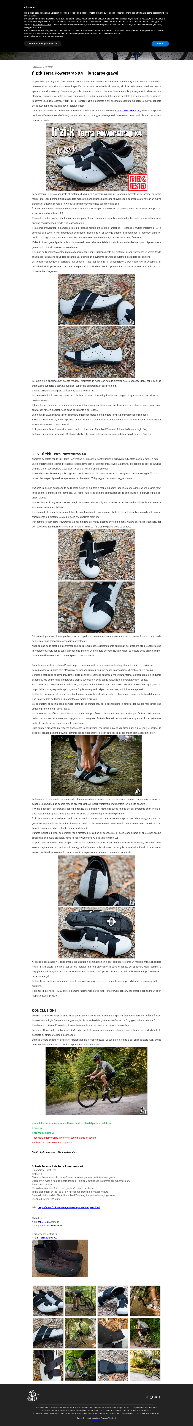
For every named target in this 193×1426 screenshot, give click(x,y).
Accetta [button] (160, 1417)
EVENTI (91, 8)
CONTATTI (122, 8)
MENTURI (43, 1222)
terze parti (71, 1393)
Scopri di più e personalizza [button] (43, 1417)
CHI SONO (107, 8)
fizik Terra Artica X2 (45, 1237)
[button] (48, 1301)
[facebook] (149, 8)
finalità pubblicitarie (42, 1398)
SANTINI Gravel (53, 1225)
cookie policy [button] (30, 1390)
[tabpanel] (96, 671)
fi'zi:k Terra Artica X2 (127, 110)
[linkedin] (162, 8)
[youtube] (157, 8)
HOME (61, 8)
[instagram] (153, 8)
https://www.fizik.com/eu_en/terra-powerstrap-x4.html (69, 1207)
